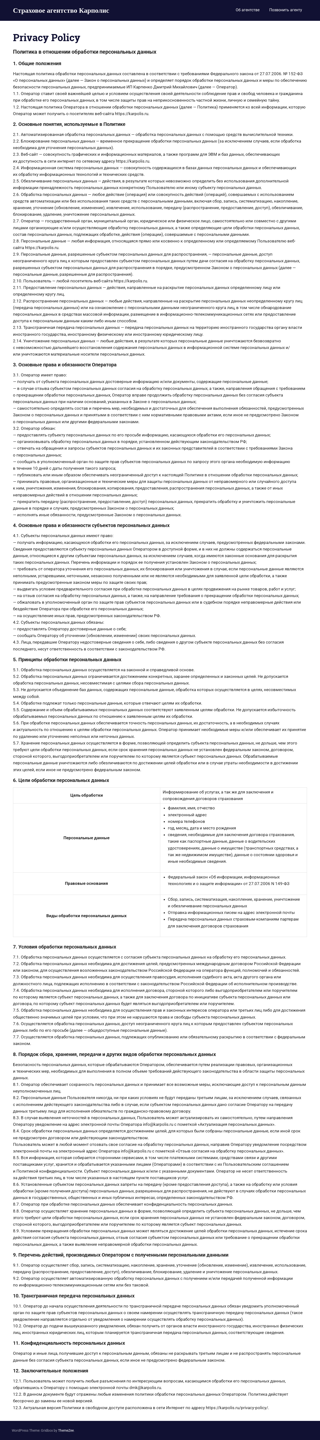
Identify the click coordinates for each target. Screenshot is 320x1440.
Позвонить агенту (285, 10)
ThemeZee (66, 1430)
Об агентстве (247, 10)
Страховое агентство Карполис (61, 10)
